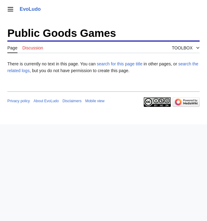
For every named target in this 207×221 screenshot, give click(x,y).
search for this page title (120, 63)
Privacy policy (18, 101)
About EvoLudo (46, 101)
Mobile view (94, 101)
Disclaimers (71, 101)
